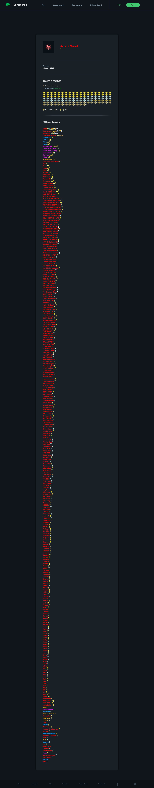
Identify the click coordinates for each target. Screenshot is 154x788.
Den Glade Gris (49, 383)
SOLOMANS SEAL (50, 281)
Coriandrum (48, 446)
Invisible (46, 564)
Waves (46, 659)
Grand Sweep (48, 429)
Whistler (46, 557)
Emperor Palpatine (51, 190)
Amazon (46, 575)
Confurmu (47, 503)
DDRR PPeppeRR (49, 303)
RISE (46, 164)
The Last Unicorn (49, 322)
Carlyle (46, 611)
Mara (46, 166)
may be (46, 625)
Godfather (50, 133)
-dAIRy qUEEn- (49, 361)
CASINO (46, 544)
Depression (47, 716)
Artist (46, 694)
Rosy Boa (47, 538)
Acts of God (48, 138)
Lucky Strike (48, 705)
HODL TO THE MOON (51, 233)
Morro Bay (47, 498)
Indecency (47, 518)
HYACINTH (47, 448)
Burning (46, 731)
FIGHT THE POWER (50, 255)
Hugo (45, 675)
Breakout (47, 540)
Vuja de (46, 605)
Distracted (47, 727)
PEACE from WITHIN (51, 248)
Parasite (46, 590)
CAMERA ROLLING (50, 261)
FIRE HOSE (47, 444)
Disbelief (46, 559)
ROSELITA (47, 461)
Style (45, 681)
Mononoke (48, 177)
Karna (46, 655)
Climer (46, 638)
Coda (45, 740)
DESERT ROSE (49, 159)
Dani (45, 762)
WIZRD (46, 588)
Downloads (35, 784)
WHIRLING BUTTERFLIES (52, 216)
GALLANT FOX (49, 342)
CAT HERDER (48, 394)
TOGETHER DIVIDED (50, 238)
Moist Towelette (49, 381)
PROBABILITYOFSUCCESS (53, 214)
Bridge (46, 646)
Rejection (47, 535)
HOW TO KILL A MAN (51, 231)
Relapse (46, 596)
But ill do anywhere (50, 288)
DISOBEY (47, 505)
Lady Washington (50, 316)
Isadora (46, 601)
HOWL (46, 607)
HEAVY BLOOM (49, 318)
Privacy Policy (83, 784)
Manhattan (48, 699)
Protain (46, 614)
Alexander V (48, 440)
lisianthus (47, 533)
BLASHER (47, 485)
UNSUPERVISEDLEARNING (52, 205)
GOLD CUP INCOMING (52, 198)
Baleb (46, 168)
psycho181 (47, 509)
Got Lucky (47, 501)
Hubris (46, 707)
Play (43, 5)
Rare (45, 683)
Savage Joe (48, 494)
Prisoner (46, 720)
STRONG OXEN (49, 188)
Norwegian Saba (49, 359)
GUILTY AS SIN (49, 333)
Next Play (47, 531)
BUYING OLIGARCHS (51, 242)
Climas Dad (48, 472)
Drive (45, 672)
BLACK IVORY (48, 355)
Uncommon (48, 181)
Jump (45, 753)
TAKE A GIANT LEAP (50, 246)
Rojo (45, 685)
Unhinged (47, 529)
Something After (49, 351)
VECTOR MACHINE (50, 259)
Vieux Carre (48, 451)
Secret (46, 696)
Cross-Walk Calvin (51, 148)
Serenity (46, 577)
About (19, 784)
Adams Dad (48, 468)
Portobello (47, 514)
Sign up (133, 5)
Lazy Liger (47, 490)
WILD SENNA (48, 398)
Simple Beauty (49, 183)
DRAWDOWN (48, 409)
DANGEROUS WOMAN (51, 229)
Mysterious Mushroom (51, 253)
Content (46, 748)
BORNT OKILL (48, 353)
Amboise (47, 553)
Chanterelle (48, 475)
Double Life (47, 464)
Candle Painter (49, 396)
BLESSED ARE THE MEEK (52, 203)
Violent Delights (49, 364)
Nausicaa (47, 546)
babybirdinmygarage (51, 268)
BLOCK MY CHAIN (50, 266)
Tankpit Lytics (48, 411)
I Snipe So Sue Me (50, 305)
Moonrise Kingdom (50, 735)
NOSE (45, 662)
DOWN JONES (49, 385)
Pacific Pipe (48, 746)
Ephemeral (47, 492)
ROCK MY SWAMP (50, 272)
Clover (46, 644)
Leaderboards (58, 5)
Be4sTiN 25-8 (48, 431)
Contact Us (65, 784)
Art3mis (47, 140)
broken (46, 725)
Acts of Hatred (49, 405)
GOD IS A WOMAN (50, 279)
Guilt (45, 679)
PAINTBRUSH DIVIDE (51, 235)
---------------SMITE (52, 161)
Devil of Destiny (49, 375)
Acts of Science (49, 401)
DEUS (45, 668)
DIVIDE (46, 566)
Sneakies (47, 562)
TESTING (46, 512)
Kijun (45, 722)
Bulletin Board (96, 5)
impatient (47, 712)
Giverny (46, 579)
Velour (46, 157)
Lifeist (46, 664)
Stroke (46, 649)
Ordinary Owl (50, 146)
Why (45, 688)
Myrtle (46, 642)
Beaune (46, 609)
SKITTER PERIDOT (50, 264)
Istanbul (46, 585)
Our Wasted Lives (50, 309)
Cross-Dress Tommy (51, 151)
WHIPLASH (47, 718)
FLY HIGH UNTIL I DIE (51, 224)
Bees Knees (47, 483)
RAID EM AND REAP (51, 194)
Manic (46, 144)
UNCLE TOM (48, 414)
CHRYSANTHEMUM (53, 135)
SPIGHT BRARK (49, 314)
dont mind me (48, 420)
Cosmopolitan (49, 422)
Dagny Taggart (50, 185)
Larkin (46, 631)
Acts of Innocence (50, 320)
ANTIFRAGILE (48, 357)
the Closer (48, 155)
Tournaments (77, 5)
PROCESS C (48, 438)
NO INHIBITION (49, 312)
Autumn (46, 583)
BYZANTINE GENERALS (51, 220)
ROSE (50, 129)
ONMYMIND (48, 418)
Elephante (48, 175)
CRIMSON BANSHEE (50, 251)
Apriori (46, 603)
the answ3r (48, 179)
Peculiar (46, 581)
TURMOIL (47, 479)
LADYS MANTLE (49, 296)
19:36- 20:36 (57, 88)
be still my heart (49, 368)
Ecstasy (46, 759)
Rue (45, 692)
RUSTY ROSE (48, 403)
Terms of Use (102, 784)
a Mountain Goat (50, 335)
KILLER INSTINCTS (50, 192)
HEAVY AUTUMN (49, 294)
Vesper (46, 633)
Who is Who (48, 701)
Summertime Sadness (51, 729)
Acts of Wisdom (49, 372)
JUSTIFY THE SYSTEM (51, 227)
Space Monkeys (49, 388)
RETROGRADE (48, 346)
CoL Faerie (48, 757)
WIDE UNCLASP (49, 307)
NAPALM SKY (48, 390)
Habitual (47, 555)
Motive (46, 629)
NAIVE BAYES (48, 377)
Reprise (46, 598)
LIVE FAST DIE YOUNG (51, 222)
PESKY (46, 594)
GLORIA (47, 172)
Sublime (46, 592)
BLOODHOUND (49, 338)
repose (46, 651)
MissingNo (47, 507)
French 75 (47, 516)
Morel (45, 670)
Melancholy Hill (49, 366)
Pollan (46, 657)
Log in (119, 5)
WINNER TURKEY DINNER (52, 211)
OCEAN (46, 568)
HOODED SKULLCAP (51, 244)
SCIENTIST (47, 453)
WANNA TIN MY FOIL (51, 240)
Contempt (47, 520)
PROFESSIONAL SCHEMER (53, 207)
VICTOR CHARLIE (50, 270)
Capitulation (48, 751)
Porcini (46, 622)
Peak (45, 738)
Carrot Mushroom (50, 298)
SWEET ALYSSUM (49, 283)
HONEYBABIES (49, 340)
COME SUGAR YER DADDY (53, 209)
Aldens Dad (48, 470)
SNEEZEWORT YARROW (53, 201)
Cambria (47, 551)
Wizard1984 (48, 459)
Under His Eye (48, 407)
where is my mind (50, 755)
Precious (46, 570)
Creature (47, 548)
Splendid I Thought (50, 290)
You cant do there (50, 325)
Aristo (46, 666)
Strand (46, 635)
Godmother (48, 477)
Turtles (46, 627)
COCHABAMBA (49, 327)
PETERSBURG (48, 370)
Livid (45, 677)
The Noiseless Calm (50, 292)
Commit (46, 742)
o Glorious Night (49, 348)
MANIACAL (47, 435)
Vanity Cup (47, 481)
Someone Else (48, 425)
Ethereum (47, 522)
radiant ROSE (49, 153)
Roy (45, 744)
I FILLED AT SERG (49, 274)
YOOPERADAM (49, 331)
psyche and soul (49, 379)
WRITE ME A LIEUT (50, 257)
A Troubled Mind (49, 329)
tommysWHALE (49, 344)
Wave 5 (46, 620)
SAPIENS (46, 525)
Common (47, 542)
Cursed (46, 618)
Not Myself (47, 496)
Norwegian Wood (50, 733)
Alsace (46, 653)
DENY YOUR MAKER (51, 196)
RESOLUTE (48, 703)
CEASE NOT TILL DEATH (52, 218)
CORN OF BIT (48, 392)
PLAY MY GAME (49, 301)
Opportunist (48, 455)
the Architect (52, 131)
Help (50, 784)
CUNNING (47, 488)
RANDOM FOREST (50, 277)
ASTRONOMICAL (49, 285)
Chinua (46, 616)
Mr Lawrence (48, 427)
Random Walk (49, 709)
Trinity (46, 640)
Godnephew (48, 466)
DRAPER (46, 527)
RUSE (46, 170)
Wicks (46, 142)
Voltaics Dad (48, 442)
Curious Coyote (49, 714)
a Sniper (46, 572)
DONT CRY (47, 457)
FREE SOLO (47, 433)
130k (45, 690)
